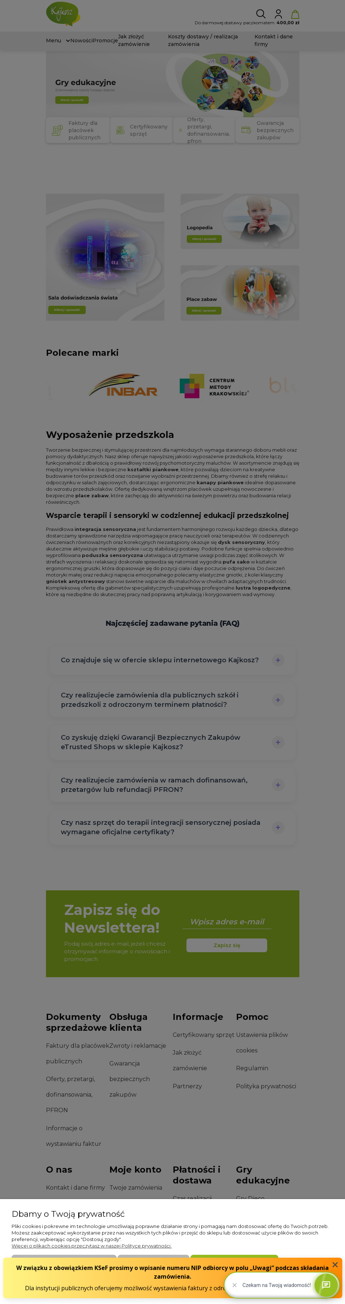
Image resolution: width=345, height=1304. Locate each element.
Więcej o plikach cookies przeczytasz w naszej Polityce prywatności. (92, 1246)
